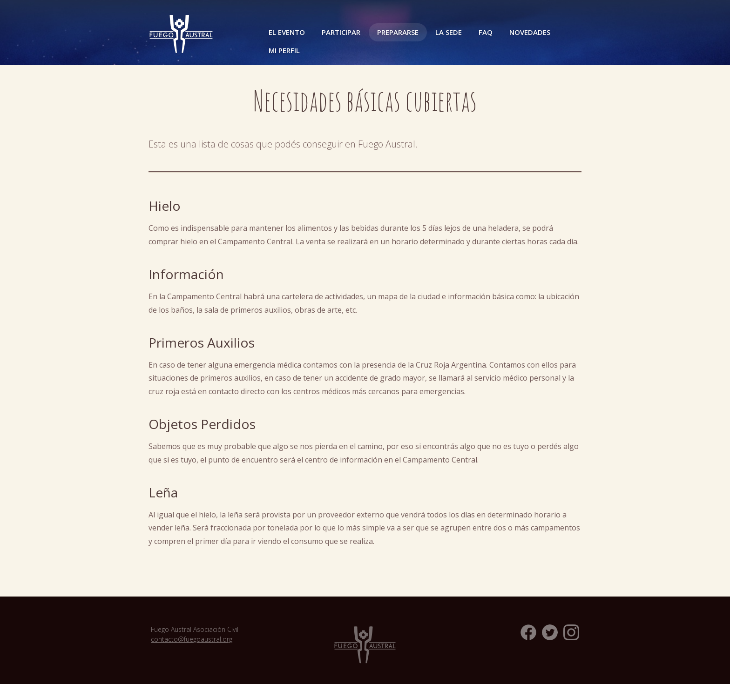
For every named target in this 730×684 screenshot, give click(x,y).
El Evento (287, 32)
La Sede (448, 32)
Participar (341, 32)
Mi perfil (284, 50)
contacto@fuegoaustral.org (191, 639)
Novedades (529, 32)
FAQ (486, 32)
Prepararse (398, 32)
